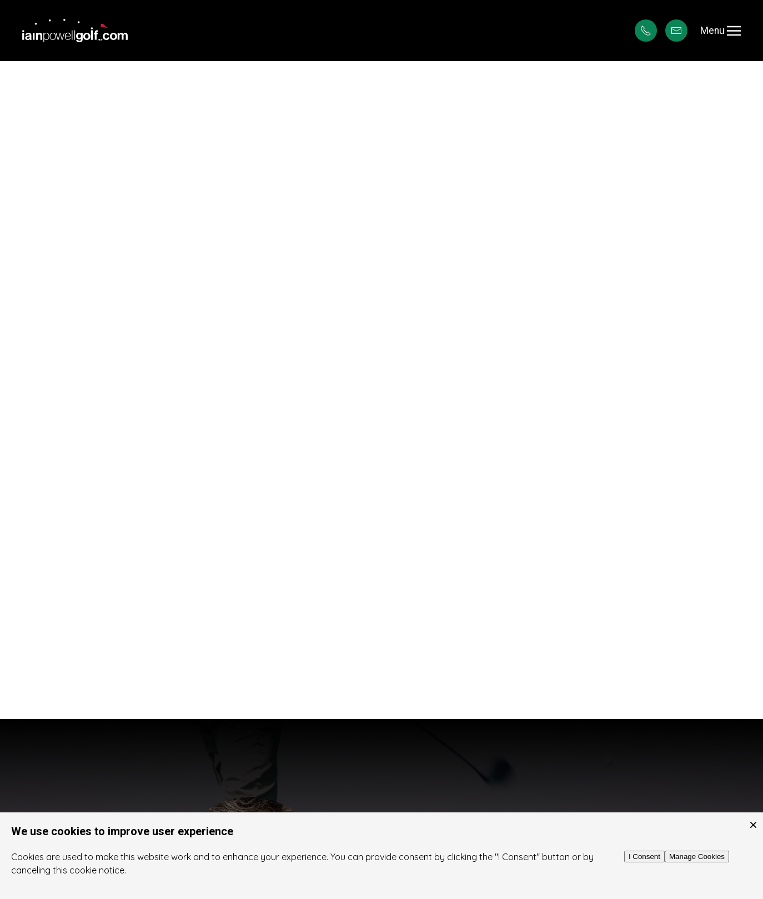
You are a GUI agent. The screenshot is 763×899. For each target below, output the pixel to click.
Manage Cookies (697, 856)
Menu (720, 31)
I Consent (644, 856)
